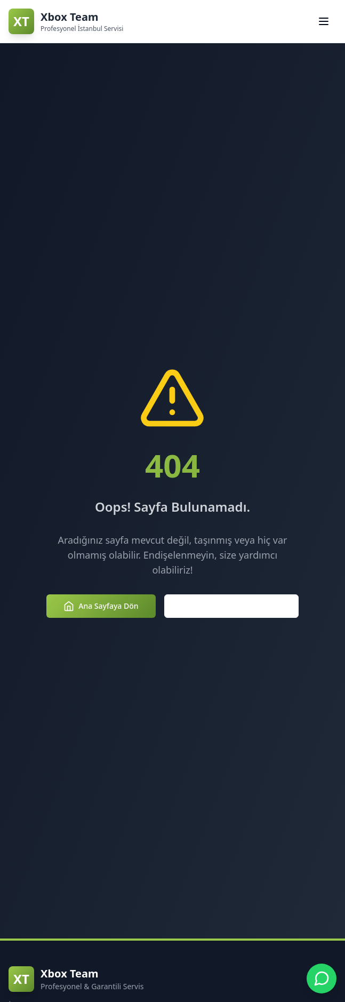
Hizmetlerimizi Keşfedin (231, 606)
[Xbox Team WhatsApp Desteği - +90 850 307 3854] (321, 978)
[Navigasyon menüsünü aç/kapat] (323, 21)
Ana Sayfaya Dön (100, 606)
